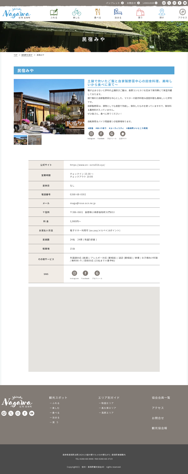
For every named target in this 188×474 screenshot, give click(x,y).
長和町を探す (26, 54)
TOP (15, 54)
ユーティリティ (117, 128)
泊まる (56, 417)
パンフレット (113, 3)
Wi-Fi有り (102, 128)
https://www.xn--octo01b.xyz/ (87, 164)
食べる (56, 412)
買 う (55, 422)
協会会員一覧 (161, 397)
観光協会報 (159, 428)
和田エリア (107, 403)
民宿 (91, 128)
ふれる (56, 403)
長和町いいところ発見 (138, 128)
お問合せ (131, 3)
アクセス (158, 408)
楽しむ (56, 407)
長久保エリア (108, 407)
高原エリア (107, 412)
